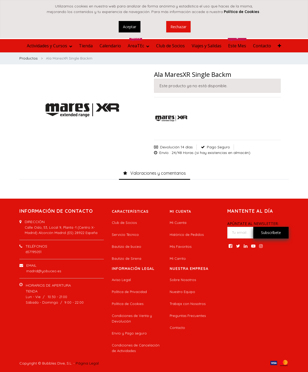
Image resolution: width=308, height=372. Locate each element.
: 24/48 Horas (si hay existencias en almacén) (210, 152)
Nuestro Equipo (182, 292)
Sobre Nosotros (183, 280)
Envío (164, 152)
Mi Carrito (178, 258)
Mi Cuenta (178, 222)
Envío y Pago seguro (129, 333)
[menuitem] (85, 45)
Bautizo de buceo (126, 246)
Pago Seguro (218, 147)
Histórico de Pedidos (187, 234)
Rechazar (178, 26)
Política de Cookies (127, 304)
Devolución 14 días (176, 147)
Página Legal (87, 363)
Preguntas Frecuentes (188, 316)
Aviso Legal (121, 280)
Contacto (177, 327)
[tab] (154, 174)
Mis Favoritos (180, 246)
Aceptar (129, 26)
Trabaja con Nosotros (188, 304)
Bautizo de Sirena (126, 258)
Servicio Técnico (125, 234)
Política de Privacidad (129, 292)
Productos (28, 58)
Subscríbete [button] (271, 232)
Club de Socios (124, 222)
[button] (280, 45)
